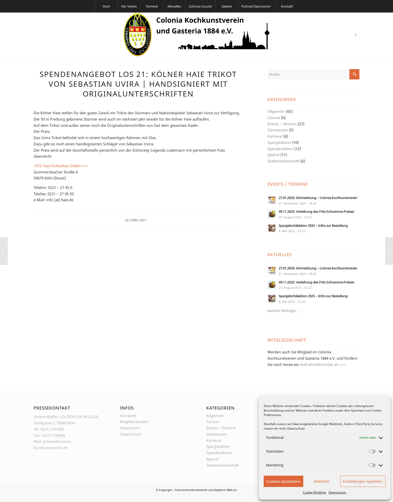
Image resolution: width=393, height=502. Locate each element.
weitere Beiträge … (283, 310)
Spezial (273, 154)
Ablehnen (322, 481)
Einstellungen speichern (363, 481)
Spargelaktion (279, 142)
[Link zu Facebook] (355, 34)
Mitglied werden (134, 421)
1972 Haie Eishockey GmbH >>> (61, 165)
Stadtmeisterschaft (283, 160)
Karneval (274, 136)
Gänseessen (277, 129)
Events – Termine (282, 123)
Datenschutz (296, 428)
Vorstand (128, 415)
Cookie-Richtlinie (314, 492)
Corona (273, 117)
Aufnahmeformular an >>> (323, 364)
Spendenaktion (280, 148)
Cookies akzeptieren (283, 481)
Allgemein (276, 111)
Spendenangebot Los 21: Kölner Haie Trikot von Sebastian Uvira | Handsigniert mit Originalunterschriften (138, 84)
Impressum (130, 427)
